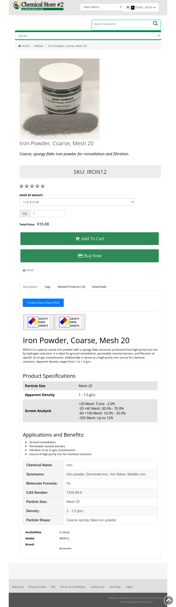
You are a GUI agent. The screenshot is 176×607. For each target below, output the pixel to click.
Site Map (115, 587)
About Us (18, 587)
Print (27, 270)
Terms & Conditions (72, 587)
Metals (38, 46)
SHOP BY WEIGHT (31, 195)
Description (30, 287)
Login (129, 587)
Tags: (47, 287)
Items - (140, 7)
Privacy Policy (37, 587)
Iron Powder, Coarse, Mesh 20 (67, 46)
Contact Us (98, 587)
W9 (53, 587)
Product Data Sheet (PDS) (43, 303)
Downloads (99, 287)
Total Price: (34, 224)
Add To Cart (89, 238)
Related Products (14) (71, 287)
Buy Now (90, 255)
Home (23, 46)
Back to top (169, 600)
